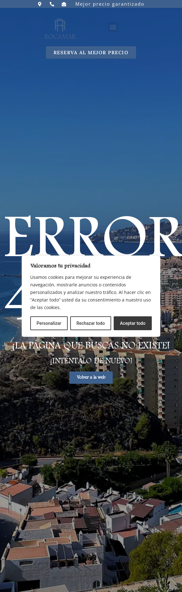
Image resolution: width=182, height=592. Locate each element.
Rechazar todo (91, 323)
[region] (91, 296)
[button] (113, 27)
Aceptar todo (132, 323)
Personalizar (49, 323)
